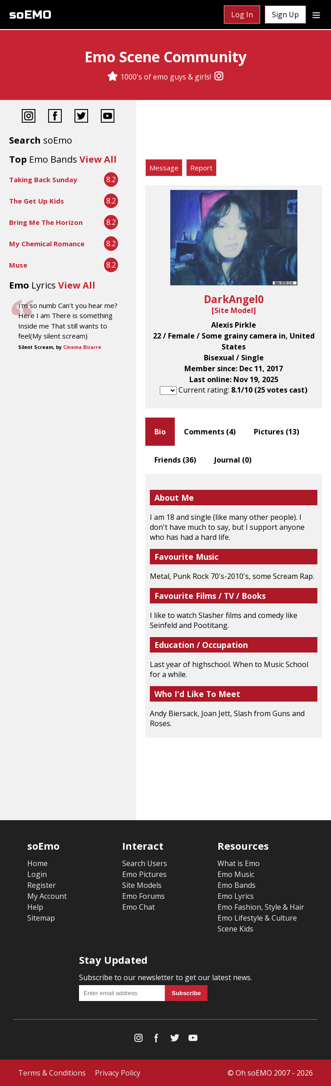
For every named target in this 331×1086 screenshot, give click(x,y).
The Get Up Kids (36, 200)
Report (201, 167)
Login (37, 874)
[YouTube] (107, 117)
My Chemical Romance (46, 243)
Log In (242, 15)
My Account (47, 896)
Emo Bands (236, 885)
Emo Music (235, 874)
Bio (160, 432)
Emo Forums (143, 896)
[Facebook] (55, 117)
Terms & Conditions (52, 1073)
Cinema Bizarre (82, 347)
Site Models (142, 885)
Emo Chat (138, 907)
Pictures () (276, 432)
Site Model (233, 310)
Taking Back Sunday (43, 179)
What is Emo (238, 863)
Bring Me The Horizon (46, 222)
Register (41, 885)
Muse (18, 264)
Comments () (210, 432)
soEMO (30, 15)
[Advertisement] (233, 131)
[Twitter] (81, 117)
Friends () (175, 460)
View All (98, 159)
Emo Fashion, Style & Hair (260, 907)
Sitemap (41, 918)
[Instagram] (219, 77)
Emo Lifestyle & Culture (257, 918)
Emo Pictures (144, 874)
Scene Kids (235, 929)
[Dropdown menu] (316, 14)
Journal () (233, 460)
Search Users (144, 863)
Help (35, 907)
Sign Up (285, 15)
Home (37, 863)
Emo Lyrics (235, 896)
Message (163, 167)
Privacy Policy (117, 1073)
